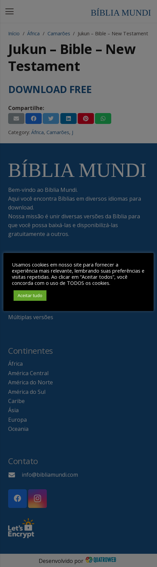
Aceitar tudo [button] (30, 295)
